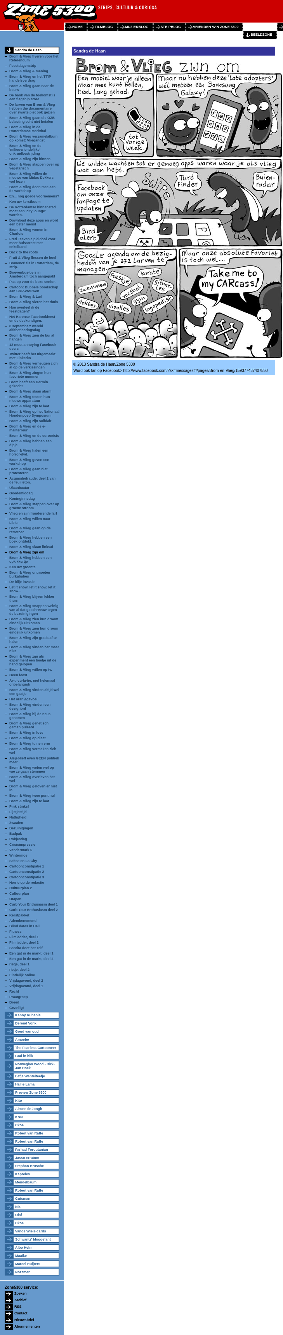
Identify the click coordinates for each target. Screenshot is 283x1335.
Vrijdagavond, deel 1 (26, 986)
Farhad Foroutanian (31, 1150)
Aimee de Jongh (28, 1109)
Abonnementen (27, 1326)
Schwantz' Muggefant (33, 1239)
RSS (18, 1307)
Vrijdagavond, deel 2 (26, 980)
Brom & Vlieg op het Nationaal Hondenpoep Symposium (34, 413)
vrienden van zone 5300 (215, 27)
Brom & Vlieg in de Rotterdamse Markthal (27, 129)
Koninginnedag (22, 499)
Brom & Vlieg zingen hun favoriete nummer (30, 375)
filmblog (104, 27)
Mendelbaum (25, 1182)
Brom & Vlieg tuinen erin (29, 743)
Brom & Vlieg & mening (28, 71)
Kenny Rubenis (28, 1015)
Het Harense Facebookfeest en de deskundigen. (32, 319)
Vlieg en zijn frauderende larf (33, 513)
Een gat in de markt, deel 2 (31, 959)
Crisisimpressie (22, 844)
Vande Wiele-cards (30, 1231)
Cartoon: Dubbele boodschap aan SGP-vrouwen (33, 289)
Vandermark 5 (20, 850)
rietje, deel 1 (19, 964)
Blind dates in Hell (24, 926)
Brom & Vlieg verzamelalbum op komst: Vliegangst (33, 138)
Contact (21, 1313)
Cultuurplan (19, 893)
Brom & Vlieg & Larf (25, 296)
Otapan (15, 899)
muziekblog (137, 27)
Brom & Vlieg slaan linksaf (31, 547)
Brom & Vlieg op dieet (27, 738)
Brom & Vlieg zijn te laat (29, 406)
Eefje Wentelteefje (30, 1076)
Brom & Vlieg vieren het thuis (33, 302)
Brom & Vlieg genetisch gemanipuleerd (29, 725)
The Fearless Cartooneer (35, 1048)
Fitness (15, 932)
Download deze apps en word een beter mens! (33, 222)
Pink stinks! (19, 806)
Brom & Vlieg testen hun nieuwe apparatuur (29, 399)
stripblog (171, 27)
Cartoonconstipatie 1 (26, 866)
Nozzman (23, 1272)
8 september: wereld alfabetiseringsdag (26, 328)
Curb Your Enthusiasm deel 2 (33, 910)
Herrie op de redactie (26, 883)
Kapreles (22, 1174)
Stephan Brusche (29, 1166)
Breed (14, 1002)
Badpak (15, 834)
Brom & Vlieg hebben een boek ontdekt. (30, 539)
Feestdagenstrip (22, 66)
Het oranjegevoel (23, 699)
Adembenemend (22, 921)
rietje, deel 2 (19, 970)
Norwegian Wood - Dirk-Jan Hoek (35, 1066)
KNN (19, 1117)
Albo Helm (24, 1247)
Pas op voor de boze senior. (32, 282)
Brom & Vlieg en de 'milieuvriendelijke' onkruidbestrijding (25, 149)
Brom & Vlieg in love (26, 733)
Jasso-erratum (27, 1158)
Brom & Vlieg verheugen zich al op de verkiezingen (33, 365)
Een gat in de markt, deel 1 (31, 953)
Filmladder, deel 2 (24, 942)
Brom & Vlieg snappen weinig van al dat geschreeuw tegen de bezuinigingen (34, 610)
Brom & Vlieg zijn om (26, 552)
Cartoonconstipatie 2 (26, 872)
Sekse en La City (23, 861)
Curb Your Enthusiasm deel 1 (33, 904)
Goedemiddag (21, 493)
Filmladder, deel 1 (24, 937)
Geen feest (18, 675)
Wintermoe (18, 855)
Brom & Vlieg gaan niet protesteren (28, 471)
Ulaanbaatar (19, 488)
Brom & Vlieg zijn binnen (29, 159)
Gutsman (22, 1199)
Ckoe (19, 1125)
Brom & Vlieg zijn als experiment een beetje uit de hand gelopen (32, 660)
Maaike (21, 1256)
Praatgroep (18, 997)
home (77, 27)
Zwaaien (16, 823)
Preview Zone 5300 (31, 1092)
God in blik (24, 1056)
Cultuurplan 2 (20, 888)
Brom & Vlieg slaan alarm (30, 391)
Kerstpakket (19, 915)
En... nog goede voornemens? (34, 196)
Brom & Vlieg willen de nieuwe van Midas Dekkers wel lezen (31, 177)
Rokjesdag (18, 839)
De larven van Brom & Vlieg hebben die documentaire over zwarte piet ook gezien (32, 108)
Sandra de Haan (28, 50)
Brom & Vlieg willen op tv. (30, 670)
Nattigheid (17, 817)
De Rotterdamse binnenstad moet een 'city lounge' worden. (32, 211)
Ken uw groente (22, 567)
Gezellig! (16, 1008)
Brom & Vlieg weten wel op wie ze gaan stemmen (31, 769)
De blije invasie (22, 582)
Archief (20, 1300)
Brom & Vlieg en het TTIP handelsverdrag (30, 78)
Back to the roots (23, 252)
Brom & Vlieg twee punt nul (32, 796)
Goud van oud (27, 1031)
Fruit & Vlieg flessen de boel (32, 258)
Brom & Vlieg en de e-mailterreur (27, 428)
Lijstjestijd (18, 812)
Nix (18, 1207)
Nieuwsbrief (24, 1320)
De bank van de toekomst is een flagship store (32, 97)
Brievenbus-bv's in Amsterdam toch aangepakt (32, 274)
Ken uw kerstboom (25, 202)
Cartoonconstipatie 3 (26, 877)
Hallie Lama (25, 1084)
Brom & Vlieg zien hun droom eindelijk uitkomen (33, 621)
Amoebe (22, 1040)
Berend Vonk (25, 1023)
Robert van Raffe (29, 1133)
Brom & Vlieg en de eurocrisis (34, 436)
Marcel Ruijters (27, 1264)
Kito (18, 1101)
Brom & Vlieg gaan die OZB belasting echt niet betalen (32, 120)
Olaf (18, 1215)
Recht (14, 991)
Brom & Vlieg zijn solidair (30, 421)
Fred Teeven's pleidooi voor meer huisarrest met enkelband (32, 243)
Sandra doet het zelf (26, 948)
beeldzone (261, 35)
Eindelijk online (22, 975)
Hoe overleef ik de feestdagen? (24, 309)
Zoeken (20, 1293)
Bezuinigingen (21, 828)
